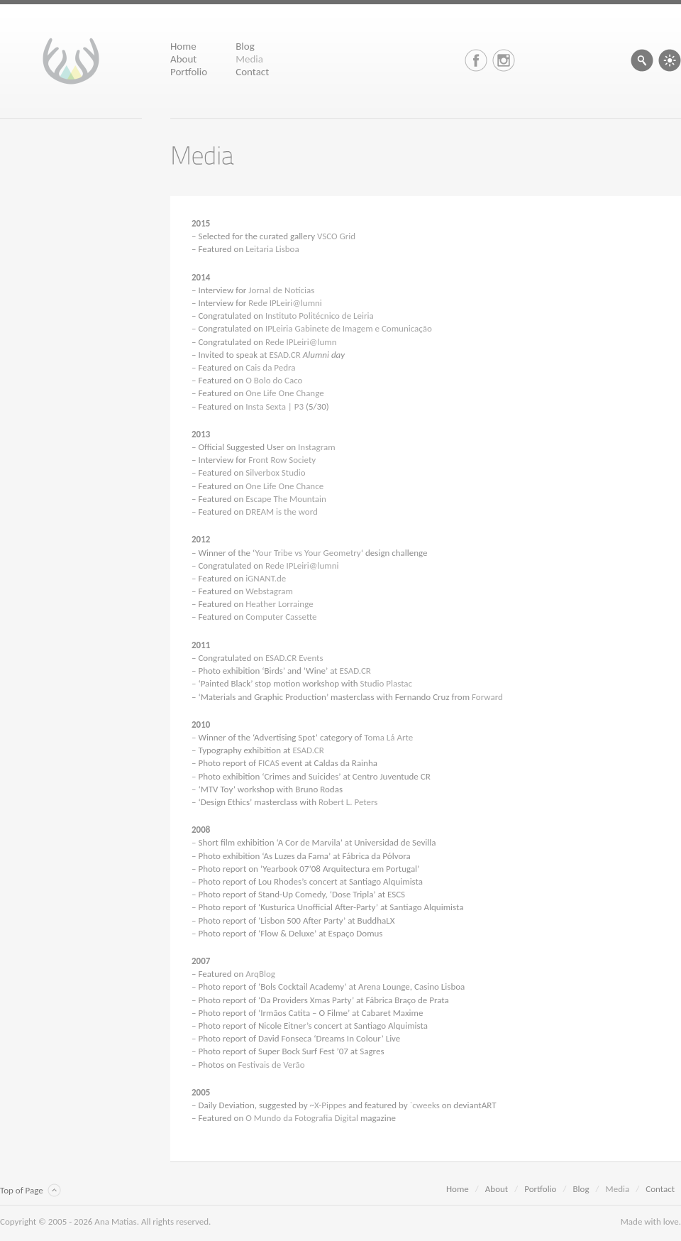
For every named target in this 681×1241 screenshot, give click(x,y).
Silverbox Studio (275, 472)
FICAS (268, 763)
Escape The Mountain (285, 498)
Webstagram (269, 591)
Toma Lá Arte (388, 737)
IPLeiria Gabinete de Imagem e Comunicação (348, 328)
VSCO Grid (336, 236)
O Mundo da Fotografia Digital (301, 1117)
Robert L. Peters (348, 802)
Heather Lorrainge (279, 603)
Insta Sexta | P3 (274, 406)
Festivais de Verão (271, 1064)
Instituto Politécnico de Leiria (319, 315)
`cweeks (425, 1105)
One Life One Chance (284, 486)
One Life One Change (284, 393)
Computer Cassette (280, 616)
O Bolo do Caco (273, 380)
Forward (487, 696)
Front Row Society (282, 459)
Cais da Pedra (270, 367)
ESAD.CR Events (294, 657)
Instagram (316, 447)
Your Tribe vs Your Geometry (307, 552)
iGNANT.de (265, 578)
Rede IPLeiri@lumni (285, 302)
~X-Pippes (328, 1105)
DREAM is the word (281, 511)
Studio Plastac (386, 683)
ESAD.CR (285, 354)
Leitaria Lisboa (272, 249)
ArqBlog (260, 973)
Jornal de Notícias (281, 290)
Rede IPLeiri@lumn (301, 342)
